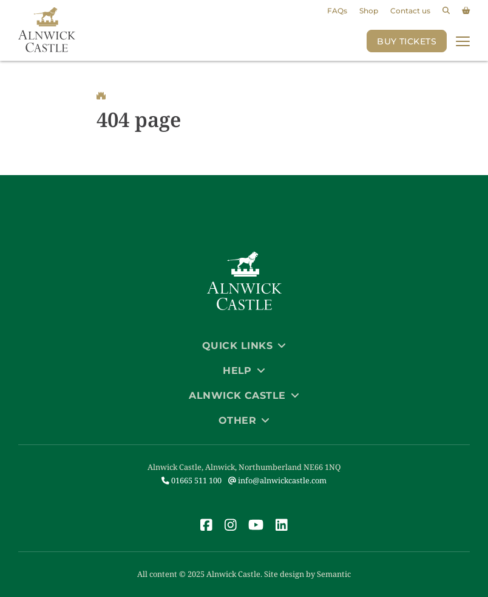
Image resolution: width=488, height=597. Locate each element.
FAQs (337, 10)
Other (244, 420)
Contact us (410, 10)
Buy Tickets (406, 41)
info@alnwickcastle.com (277, 480)
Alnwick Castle (244, 395)
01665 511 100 (191, 480)
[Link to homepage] (46, 30)
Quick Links (244, 345)
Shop (368, 10)
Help (244, 370)
